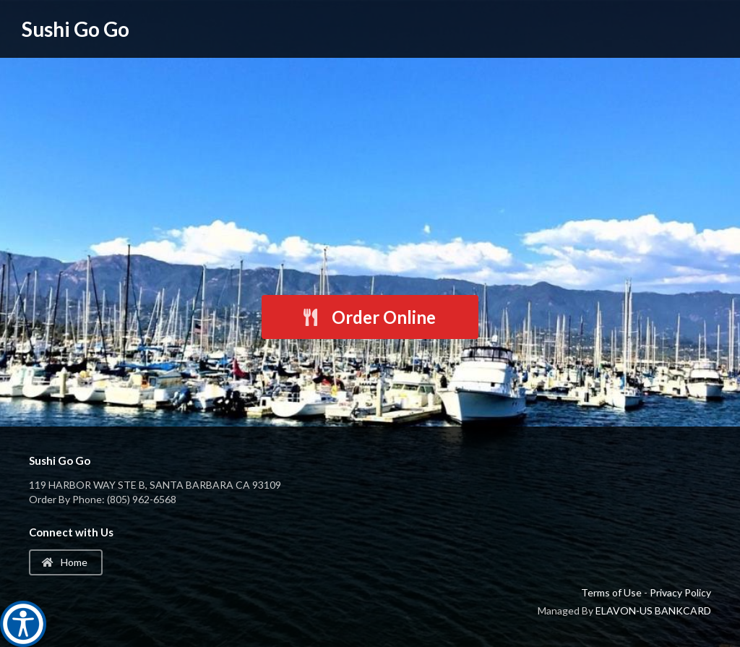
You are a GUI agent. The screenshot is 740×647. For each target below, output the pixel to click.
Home (64, 562)
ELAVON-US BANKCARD (653, 610)
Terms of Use (611, 592)
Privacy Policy (680, 592)
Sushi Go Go (75, 29)
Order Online (368, 317)
